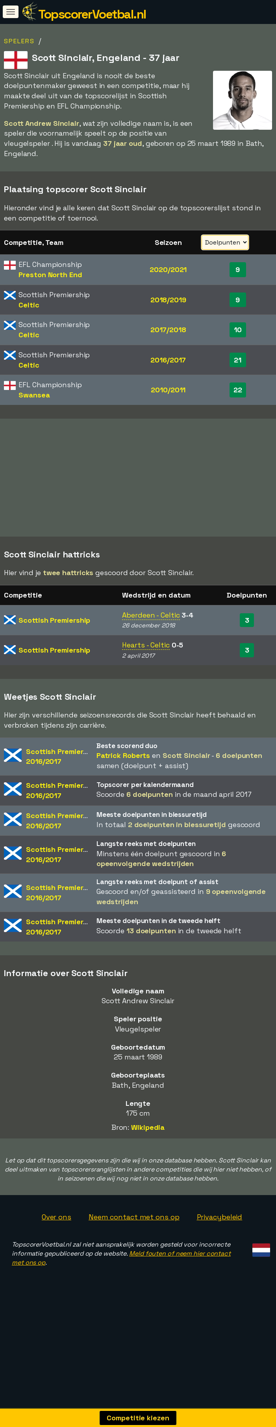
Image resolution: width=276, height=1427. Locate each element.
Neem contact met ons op (134, 1228)
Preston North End (50, 274)
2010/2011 (168, 389)
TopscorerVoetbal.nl (92, 14)
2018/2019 (168, 299)
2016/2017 (168, 359)
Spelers (19, 41)
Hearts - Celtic (146, 656)
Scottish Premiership (54, 631)
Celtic (29, 304)
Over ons (56, 1228)
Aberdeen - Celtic (151, 626)
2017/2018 (168, 329)
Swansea (34, 394)
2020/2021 (168, 269)
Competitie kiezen (138, 1417)
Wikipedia (148, 1139)
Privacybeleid (220, 1228)
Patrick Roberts (123, 766)
